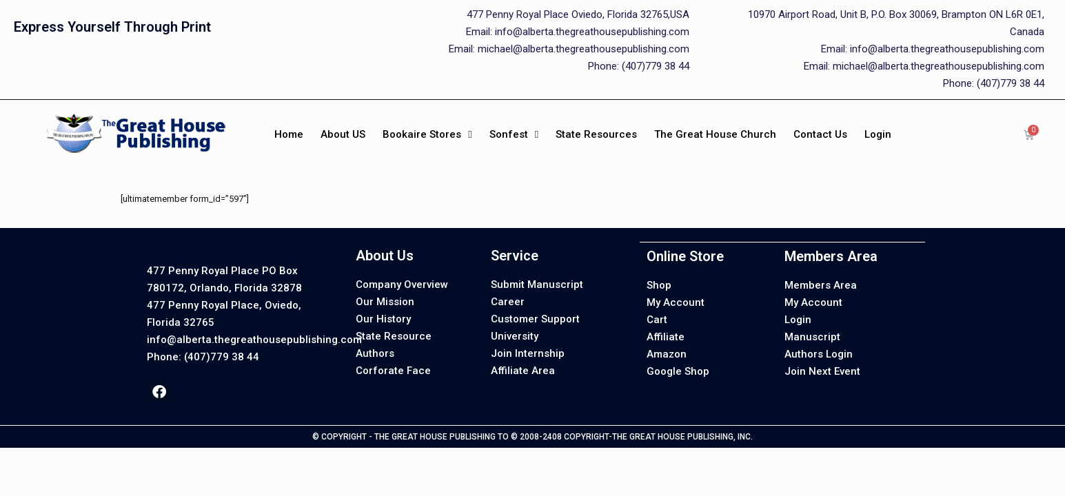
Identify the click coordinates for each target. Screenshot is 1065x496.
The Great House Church (715, 134)
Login (877, 134)
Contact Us (820, 134)
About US (343, 134)
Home (288, 134)
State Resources (596, 134)
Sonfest (513, 134)
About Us (385, 255)
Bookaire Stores (427, 134)
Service (514, 255)
